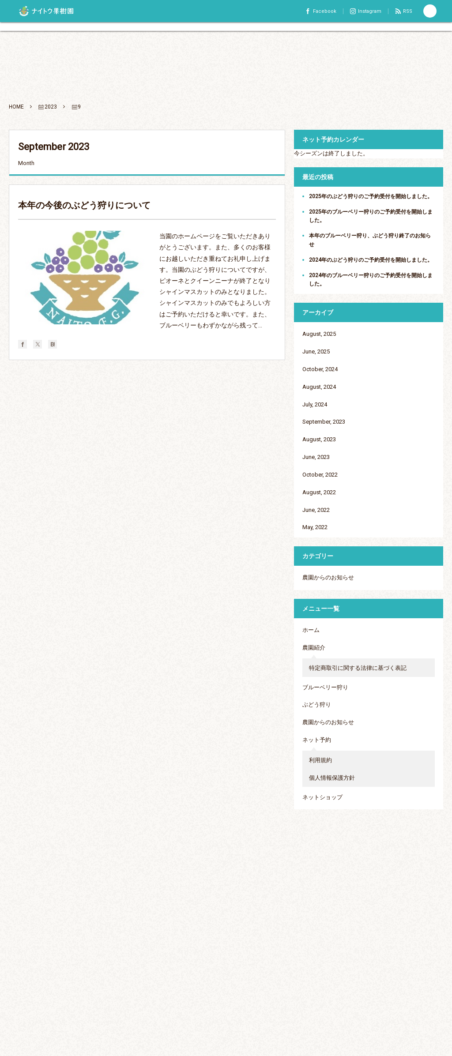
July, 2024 (314, 404)
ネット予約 (316, 740)
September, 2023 (323, 421)
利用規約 (320, 760)
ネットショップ (322, 797)
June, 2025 (316, 351)
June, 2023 (316, 457)
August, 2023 (319, 439)
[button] (430, 11)
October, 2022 (320, 474)
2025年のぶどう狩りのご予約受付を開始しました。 (371, 196)
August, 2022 (319, 492)
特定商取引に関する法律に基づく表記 (358, 668)
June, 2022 (316, 510)
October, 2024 (320, 369)
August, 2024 (319, 386)
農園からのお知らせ (328, 577)
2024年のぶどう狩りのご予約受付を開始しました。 (371, 260)
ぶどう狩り (316, 704)
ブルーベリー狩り (325, 687)
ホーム (311, 630)
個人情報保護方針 (332, 777)
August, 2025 (319, 334)
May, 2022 (315, 527)
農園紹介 (313, 647)
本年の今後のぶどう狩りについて (84, 205)
